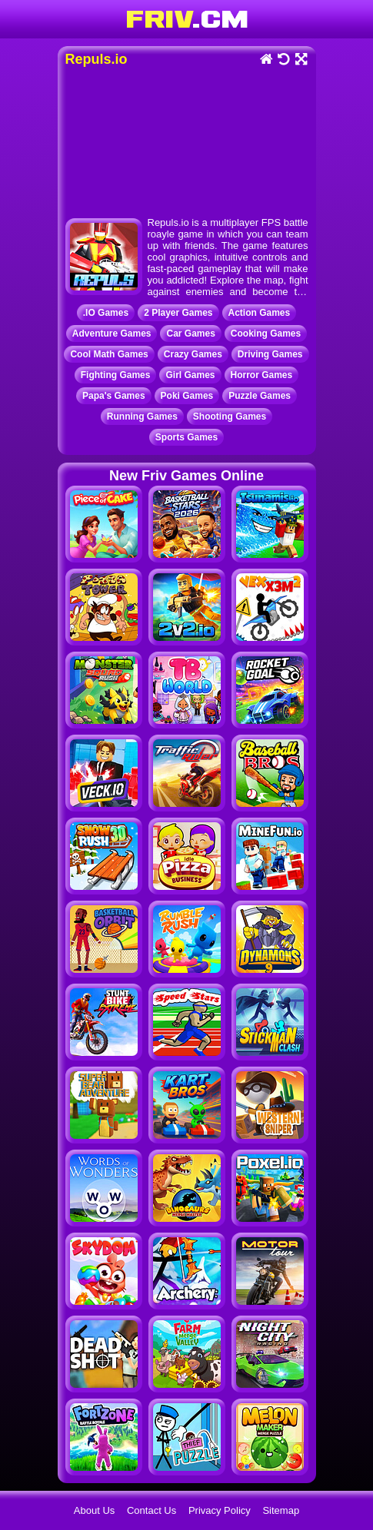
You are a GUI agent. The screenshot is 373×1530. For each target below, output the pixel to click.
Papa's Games (113, 395)
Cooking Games (266, 333)
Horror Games (262, 375)
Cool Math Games (109, 354)
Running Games (142, 416)
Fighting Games (116, 375)
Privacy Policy (219, 1510)
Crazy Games (193, 354)
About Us (94, 1510)
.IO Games (105, 312)
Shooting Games (229, 416)
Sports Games (186, 437)
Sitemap (280, 1510)
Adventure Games (112, 333)
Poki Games (187, 395)
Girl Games (190, 375)
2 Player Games (178, 312)
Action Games (259, 312)
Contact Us (151, 1510)
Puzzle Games (259, 395)
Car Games (190, 333)
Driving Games (270, 354)
